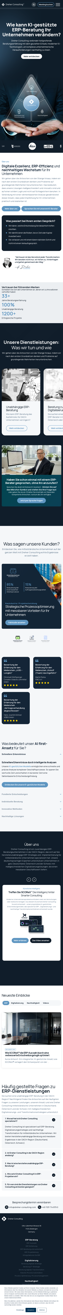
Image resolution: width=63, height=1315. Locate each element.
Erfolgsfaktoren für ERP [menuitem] (31, 1255)
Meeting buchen (46, 4)
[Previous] (29, 880)
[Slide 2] (31, 639)
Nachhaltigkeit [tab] (33, 1003)
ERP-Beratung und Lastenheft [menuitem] (31, 1249)
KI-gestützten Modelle (20, 766)
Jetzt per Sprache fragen (31, 500)
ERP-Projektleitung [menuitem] (31, 1252)
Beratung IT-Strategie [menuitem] (31, 1267)
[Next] (34, 880)
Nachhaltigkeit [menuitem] (31, 1281)
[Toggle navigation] (57, 4)
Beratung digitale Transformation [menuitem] (31, 1270)
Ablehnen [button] (42, 1310)
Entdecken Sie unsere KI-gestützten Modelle (25, 784)
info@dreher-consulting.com (22, 1207)
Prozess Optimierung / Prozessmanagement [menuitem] (31, 1276)
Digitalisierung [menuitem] (31, 1260)
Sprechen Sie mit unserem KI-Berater (41, 208)
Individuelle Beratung (12, 801)
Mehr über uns (11, 208)
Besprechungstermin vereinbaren (31, 1202)
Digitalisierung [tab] (17, 1003)
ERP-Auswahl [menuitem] (31, 1243)
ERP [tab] (6, 1003)
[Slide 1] (17, 639)
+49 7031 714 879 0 (50, 1207)
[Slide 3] (45, 639)
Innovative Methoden (12, 809)
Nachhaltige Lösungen (13, 816)
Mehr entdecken (31, 56)
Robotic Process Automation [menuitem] (31, 1273)
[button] (34, 4)
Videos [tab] (46, 1003)
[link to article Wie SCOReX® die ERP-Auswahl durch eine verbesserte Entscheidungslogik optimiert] (31, 1040)
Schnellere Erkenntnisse (14, 754)
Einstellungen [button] (20, 1310)
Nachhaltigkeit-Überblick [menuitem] (31, 1284)
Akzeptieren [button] (30, 1310)
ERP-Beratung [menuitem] (31, 1240)
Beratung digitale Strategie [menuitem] (31, 1264)
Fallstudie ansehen (16, 622)
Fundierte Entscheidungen (15, 794)
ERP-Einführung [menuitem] (31, 1246)
